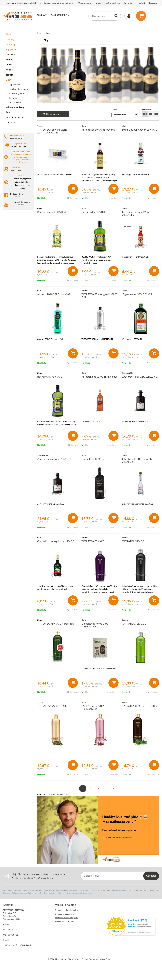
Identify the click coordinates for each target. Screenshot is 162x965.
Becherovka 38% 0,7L (49, 376)
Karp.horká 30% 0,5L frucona (98, 129)
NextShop (68, 959)
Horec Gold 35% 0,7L (93, 458)
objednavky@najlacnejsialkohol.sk (21, 3)
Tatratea (13, 97)
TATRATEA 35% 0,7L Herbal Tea (55, 623)
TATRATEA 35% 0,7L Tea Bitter (139, 705)
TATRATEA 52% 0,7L (134, 541)
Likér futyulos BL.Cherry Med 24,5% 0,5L (138, 460)
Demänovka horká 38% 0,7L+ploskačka (94, 625)
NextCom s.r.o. (107, 959)
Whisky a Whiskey (15, 107)
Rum (8, 112)
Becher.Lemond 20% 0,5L (51, 211)
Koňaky (9, 69)
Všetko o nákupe (112, 3)
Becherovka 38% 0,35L (94, 211)
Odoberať (151, 876)
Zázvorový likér (16, 93)
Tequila (9, 74)
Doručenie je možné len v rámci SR (58, 3)
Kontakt (141, 3)
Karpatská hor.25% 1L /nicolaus (99, 376)
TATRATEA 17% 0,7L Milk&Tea (54, 705)
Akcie (8, 34)
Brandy (9, 59)
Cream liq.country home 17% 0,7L (56, 541)
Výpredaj (10, 44)
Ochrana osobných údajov (66, 910)
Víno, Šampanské (14, 117)
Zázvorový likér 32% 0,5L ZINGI (140, 376)
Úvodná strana (84, 3)
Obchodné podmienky (65, 914)
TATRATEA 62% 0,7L (93, 541)
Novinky (10, 39)
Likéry (9, 79)
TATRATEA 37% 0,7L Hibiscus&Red (93, 707)
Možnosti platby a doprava (66, 917)
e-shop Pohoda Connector (86, 959)
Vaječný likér (15, 84)
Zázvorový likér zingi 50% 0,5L (54, 458)
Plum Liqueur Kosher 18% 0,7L (139, 129)
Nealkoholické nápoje (19, 89)
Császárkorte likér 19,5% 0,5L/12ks (136, 213)
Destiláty (10, 54)
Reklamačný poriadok (64, 921)
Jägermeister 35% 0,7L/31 (137, 294)
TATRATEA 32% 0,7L (134, 623)
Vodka (9, 64)
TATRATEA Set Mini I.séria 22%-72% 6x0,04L (52, 131)
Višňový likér (15, 102)
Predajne (153, 3)
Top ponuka (12, 49)
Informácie (129, 3)
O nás (98, 3)
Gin (7, 127)
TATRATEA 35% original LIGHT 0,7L (99, 296)
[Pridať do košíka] (73, 189)
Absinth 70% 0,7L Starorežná (53, 294)
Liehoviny (10, 122)
